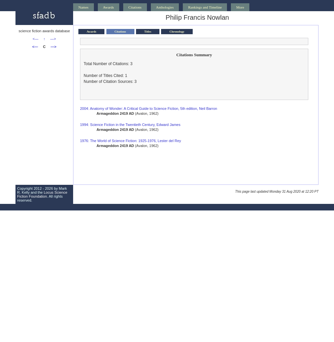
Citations (135, 7)
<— (35, 39)
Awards (108, 7)
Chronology (176, 31)
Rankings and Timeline (205, 7)
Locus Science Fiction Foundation (42, 194)
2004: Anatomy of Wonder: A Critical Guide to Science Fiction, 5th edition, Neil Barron (148, 108)
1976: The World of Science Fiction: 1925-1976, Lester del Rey (130, 141)
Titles (147, 31)
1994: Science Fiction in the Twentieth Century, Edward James (130, 125)
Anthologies (165, 7)
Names (83, 7)
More (240, 7)
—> (53, 39)
